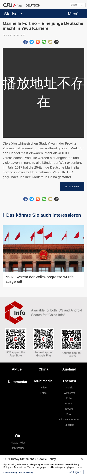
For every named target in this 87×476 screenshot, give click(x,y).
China (43, 369)
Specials (69, 424)
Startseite (13, 13)
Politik (69, 387)
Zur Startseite (72, 186)
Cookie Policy (10, 472)
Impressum (17, 448)
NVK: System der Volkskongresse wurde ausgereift (39, 279)
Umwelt (69, 408)
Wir (17, 435)
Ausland (69, 369)
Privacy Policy (17, 442)
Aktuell (18, 369)
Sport (69, 414)
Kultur (69, 398)
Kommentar (17, 382)
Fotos (43, 392)
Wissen (69, 403)
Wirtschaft (69, 392)
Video (43, 387)
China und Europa (69, 419)
